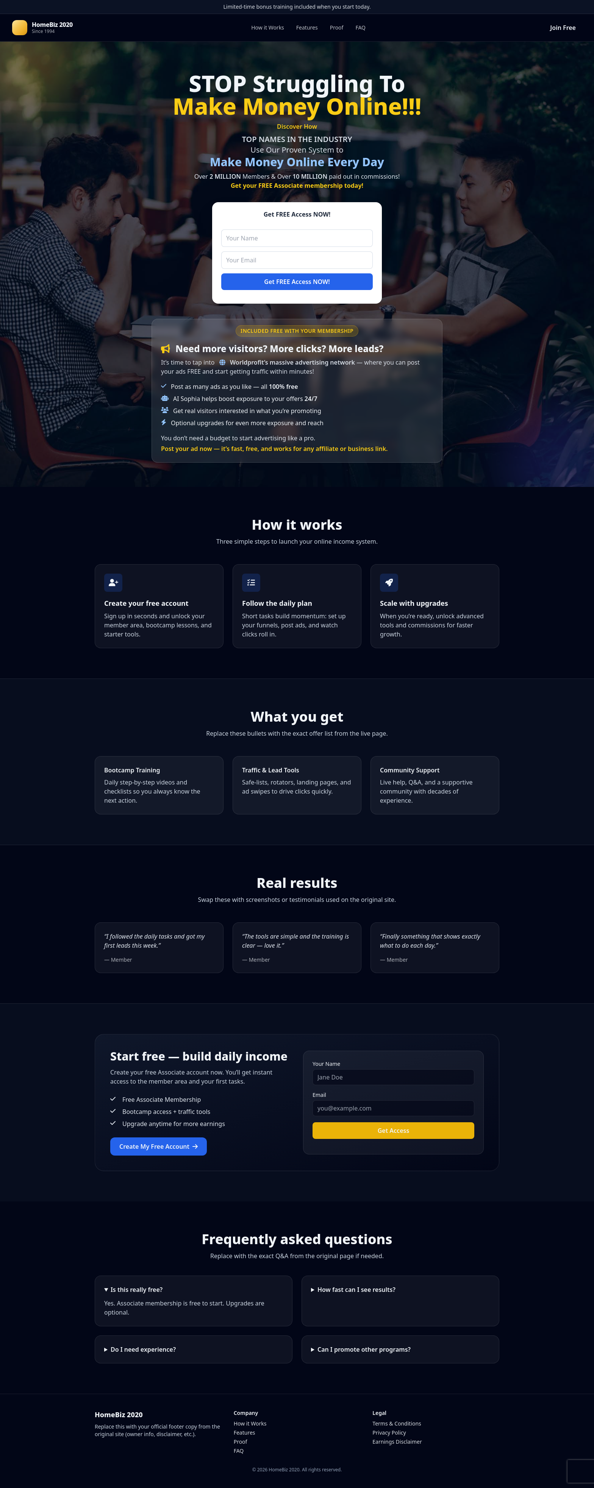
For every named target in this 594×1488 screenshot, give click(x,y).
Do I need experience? (143, 1349)
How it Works (267, 27)
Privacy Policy (389, 1432)
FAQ (360, 27)
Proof (337, 27)
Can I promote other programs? (364, 1349)
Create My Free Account (158, 1146)
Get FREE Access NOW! (297, 282)
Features (307, 27)
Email (319, 1094)
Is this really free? (137, 1289)
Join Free (563, 27)
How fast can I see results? (356, 1289)
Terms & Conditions (396, 1423)
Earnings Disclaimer (397, 1441)
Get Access (394, 1130)
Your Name (326, 1063)
